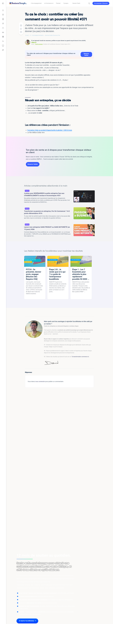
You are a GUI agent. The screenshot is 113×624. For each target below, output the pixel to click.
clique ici (33, 42)
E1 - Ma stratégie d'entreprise (37, 35)
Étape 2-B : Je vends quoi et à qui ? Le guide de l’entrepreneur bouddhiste (57, 274)
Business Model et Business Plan (52, 35)
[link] (3, 28)
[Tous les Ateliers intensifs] (3, 23)
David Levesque (39, 44)
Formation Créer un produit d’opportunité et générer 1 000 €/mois (49, 130)
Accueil (27, 35)
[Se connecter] (3, 10)
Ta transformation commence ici (80, 356)
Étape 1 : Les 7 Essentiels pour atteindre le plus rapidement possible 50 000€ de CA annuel (81, 274)
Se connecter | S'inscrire (101, 3)
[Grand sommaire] (3, 14)
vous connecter (40, 381)
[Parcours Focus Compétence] (3, 19)
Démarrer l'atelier (86, 54)
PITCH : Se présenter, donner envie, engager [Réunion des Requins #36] (33, 274)
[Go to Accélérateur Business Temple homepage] (18, 3)
